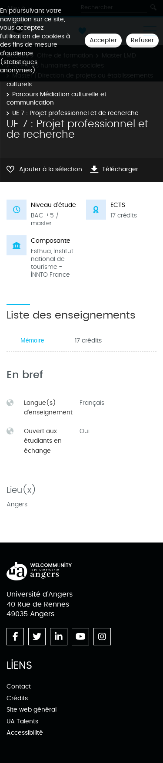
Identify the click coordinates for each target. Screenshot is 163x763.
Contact (19, 686)
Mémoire (32, 340)
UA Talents (22, 721)
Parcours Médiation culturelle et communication (56, 99)
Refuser (142, 40)
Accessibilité (25, 732)
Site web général (32, 709)
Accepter (103, 40)
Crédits (17, 698)
